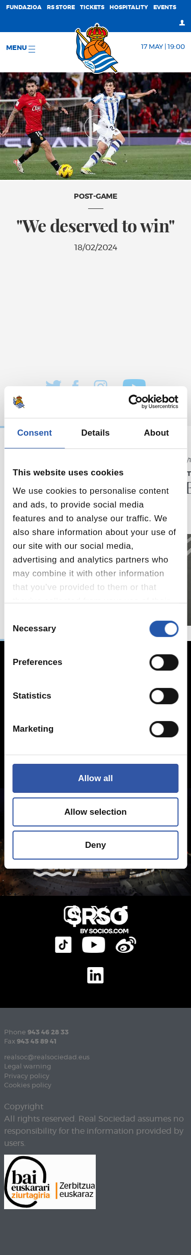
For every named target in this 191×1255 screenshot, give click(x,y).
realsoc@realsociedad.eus (47, 1057)
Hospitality (129, 7)
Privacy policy (26, 1076)
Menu (20, 48)
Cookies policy (27, 1085)
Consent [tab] (34, 433)
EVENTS (164, 7)
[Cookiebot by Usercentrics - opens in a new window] (136, 401)
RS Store (61, 7)
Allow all (95, 778)
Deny (95, 845)
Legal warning (27, 1066)
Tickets (92, 7)
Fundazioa (24, 7)
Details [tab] (95, 433)
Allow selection (95, 812)
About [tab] (156, 433)
